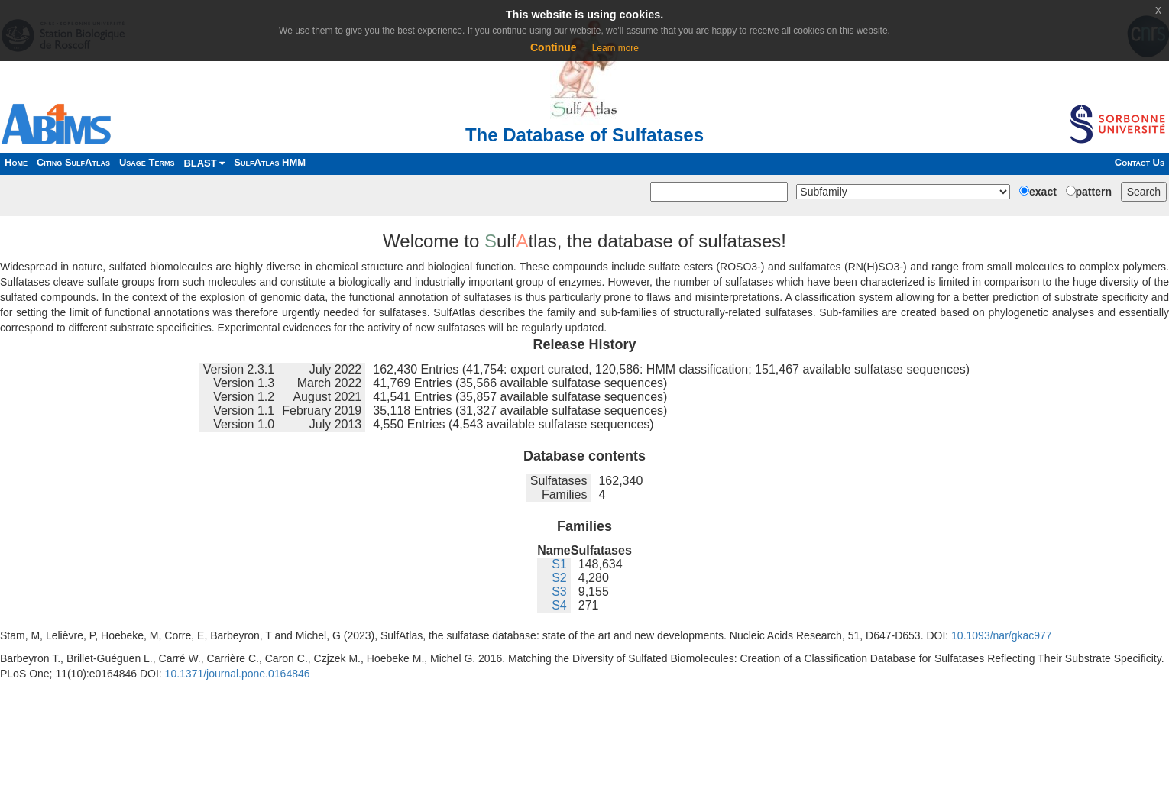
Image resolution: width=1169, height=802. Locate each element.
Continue (553, 47)
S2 (559, 577)
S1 (559, 564)
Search (1144, 192)
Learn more (615, 48)
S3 (559, 591)
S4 (559, 605)
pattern (1094, 192)
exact (1043, 192)
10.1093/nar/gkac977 (1001, 635)
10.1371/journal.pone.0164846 (237, 674)
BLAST (204, 163)
